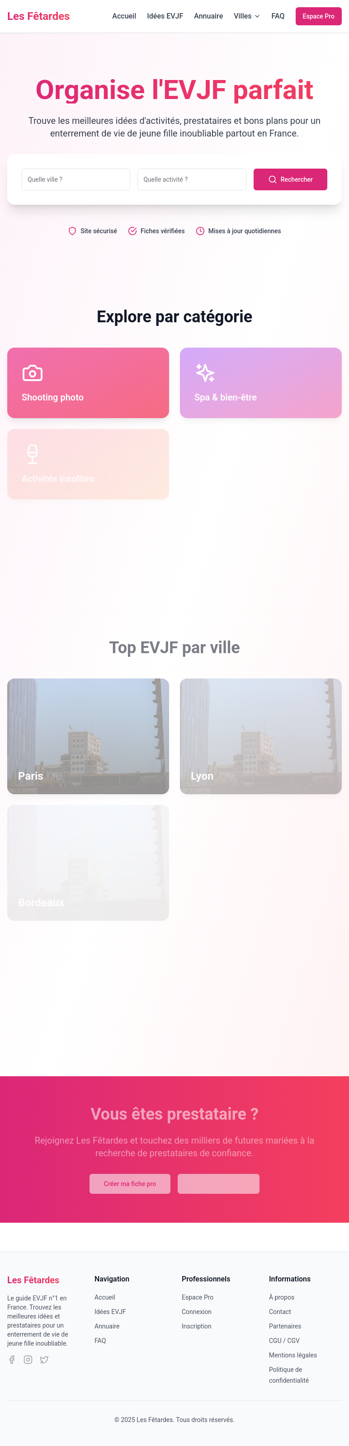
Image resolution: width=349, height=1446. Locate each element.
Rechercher (290, 179)
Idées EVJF (165, 16)
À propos (281, 1297)
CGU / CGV (284, 1340)
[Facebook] (11, 1359)
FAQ (278, 16)
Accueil (124, 16)
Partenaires (285, 1326)
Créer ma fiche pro (130, 1183)
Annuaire (208, 16)
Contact (280, 1311)
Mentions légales (293, 1355)
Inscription (197, 1326)
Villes (247, 16)
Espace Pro (319, 16)
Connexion (197, 1311)
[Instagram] (28, 1359)
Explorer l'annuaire (219, 1183)
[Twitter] (44, 1359)
